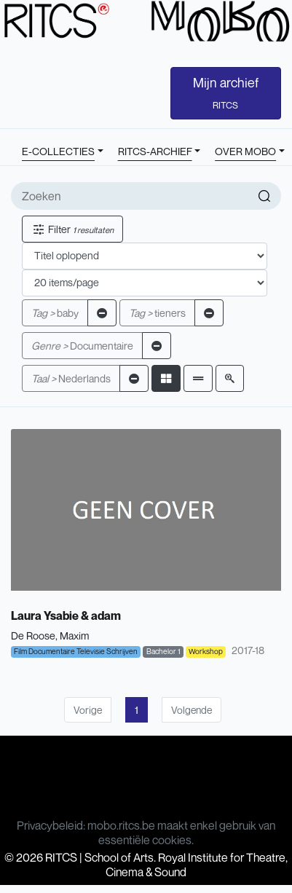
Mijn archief (226, 92)
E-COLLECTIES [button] (58, 151)
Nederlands (71, 378)
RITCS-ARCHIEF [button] (155, 151)
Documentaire (82, 345)
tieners (157, 313)
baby (55, 313)
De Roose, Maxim (50, 635)
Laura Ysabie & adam (66, 615)
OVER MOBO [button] (245, 151)
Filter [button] (72, 229)
